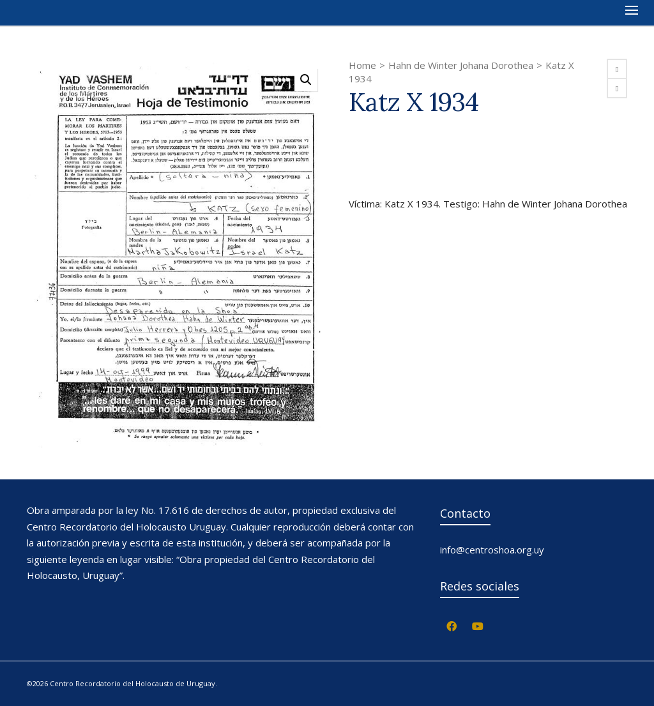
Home (362, 65)
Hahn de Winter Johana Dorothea (460, 65)
